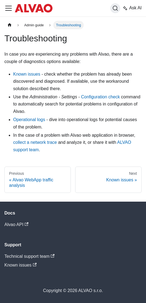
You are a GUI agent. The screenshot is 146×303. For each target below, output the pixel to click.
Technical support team (29, 256)
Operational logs (29, 119)
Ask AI (132, 8)
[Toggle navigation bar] (8, 8)
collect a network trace (35, 142)
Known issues (26, 74)
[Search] (115, 8)
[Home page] (9, 25)
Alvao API (16, 224)
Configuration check (100, 97)
